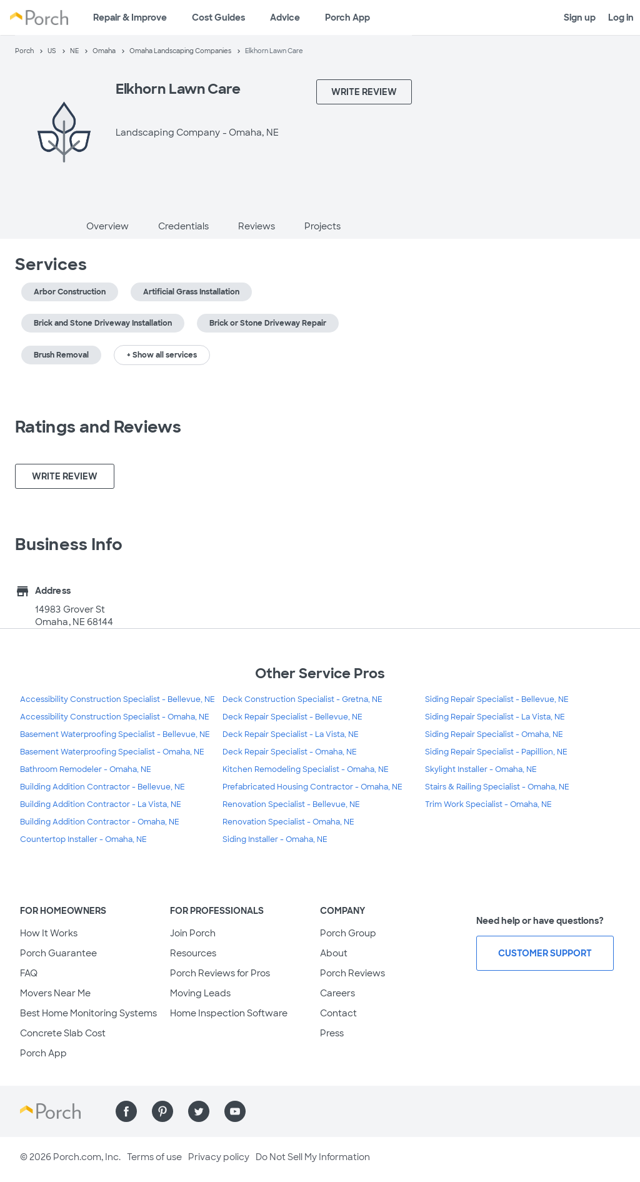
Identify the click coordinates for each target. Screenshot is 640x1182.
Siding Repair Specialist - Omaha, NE (494, 734)
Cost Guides (218, 17)
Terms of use (154, 1157)
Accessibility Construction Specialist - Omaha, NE (114, 717)
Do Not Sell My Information (313, 1157)
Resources (193, 953)
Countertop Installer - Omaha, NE (83, 839)
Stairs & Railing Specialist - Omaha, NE (497, 787)
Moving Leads (200, 993)
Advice (285, 17)
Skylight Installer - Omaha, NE (481, 769)
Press (332, 1033)
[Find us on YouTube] (235, 1111)
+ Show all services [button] (162, 355)
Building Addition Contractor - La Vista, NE (100, 804)
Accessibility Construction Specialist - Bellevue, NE (117, 699)
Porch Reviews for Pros (220, 973)
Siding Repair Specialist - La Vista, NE (495, 717)
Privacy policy (218, 1157)
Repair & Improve (130, 17)
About (334, 953)
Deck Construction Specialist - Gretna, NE (302, 699)
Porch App (347, 17)
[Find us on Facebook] (126, 1111)
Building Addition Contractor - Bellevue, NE (102, 787)
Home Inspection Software (229, 1013)
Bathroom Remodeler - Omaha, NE (85, 769)
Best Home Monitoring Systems (88, 1013)
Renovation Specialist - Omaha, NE (288, 822)
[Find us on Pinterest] (162, 1111)
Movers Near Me (55, 993)
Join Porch (193, 933)
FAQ (29, 973)
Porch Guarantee (58, 953)
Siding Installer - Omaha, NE (275, 839)
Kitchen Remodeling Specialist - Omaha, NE (305, 769)
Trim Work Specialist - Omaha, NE (488, 804)
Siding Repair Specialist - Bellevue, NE (497, 699)
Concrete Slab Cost (63, 1033)
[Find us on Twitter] (198, 1111)
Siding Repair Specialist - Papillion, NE (496, 752)
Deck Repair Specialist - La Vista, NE (290, 734)
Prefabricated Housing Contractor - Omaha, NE (312, 787)
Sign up (580, 17)
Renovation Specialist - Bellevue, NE (291, 804)
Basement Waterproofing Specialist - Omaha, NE (112, 752)
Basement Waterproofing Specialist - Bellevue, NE (115, 734)
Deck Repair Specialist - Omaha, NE (289, 752)
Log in (621, 17)
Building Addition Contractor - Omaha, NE (99, 822)
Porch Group (348, 933)
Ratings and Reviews (98, 427)
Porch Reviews (352, 973)
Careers (337, 993)
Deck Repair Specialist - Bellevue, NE (292, 717)
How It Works (49, 933)
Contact (338, 1013)
